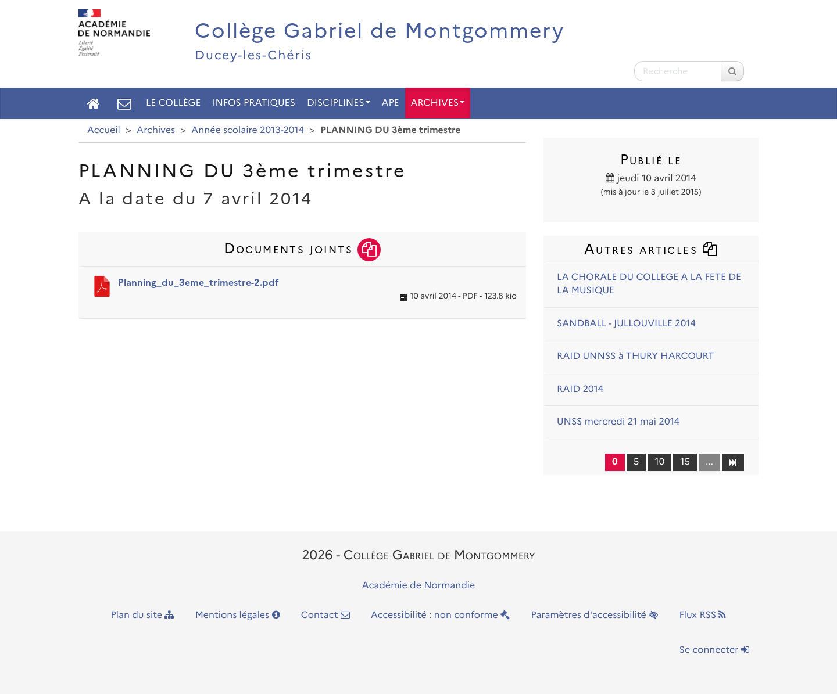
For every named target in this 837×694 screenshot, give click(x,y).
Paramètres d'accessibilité (595, 615)
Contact (325, 615)
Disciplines (338, 103)
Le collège (173, 103)
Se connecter (714, 650)
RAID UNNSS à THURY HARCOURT (635, 356)
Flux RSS (702, 615)
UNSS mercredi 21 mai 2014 (618, 421)
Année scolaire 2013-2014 (247, 130)
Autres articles (651, 248)
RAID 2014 (580, 389)
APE (390, 103)
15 (685, 462)
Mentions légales (237, 615)
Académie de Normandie (418, 585)
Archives (438, 103)
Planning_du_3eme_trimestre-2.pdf (198, 282)
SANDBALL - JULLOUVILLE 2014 (626, 323)
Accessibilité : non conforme (440, 615)
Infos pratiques (253, 103)
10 (659, 462)
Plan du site (142, 615)
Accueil (103, 130)
